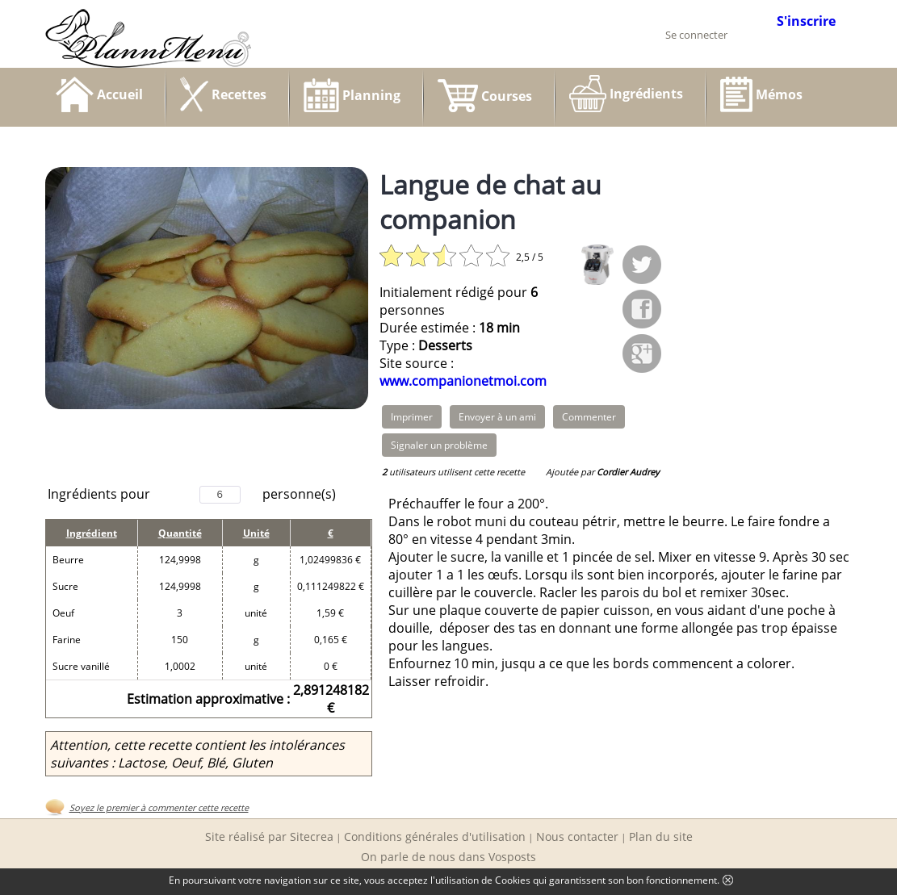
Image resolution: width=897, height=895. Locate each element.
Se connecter (696, 34)
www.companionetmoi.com (463, 381)
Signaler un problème (439, 445)
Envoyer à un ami (497, 417)
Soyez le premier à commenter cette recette (159, 807)
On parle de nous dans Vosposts (448, 856)
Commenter (589, 417)
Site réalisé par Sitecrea (269, 836)
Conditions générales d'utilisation (435, 836)
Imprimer (412, 417)
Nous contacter (577, 836)
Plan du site (661, 836)
